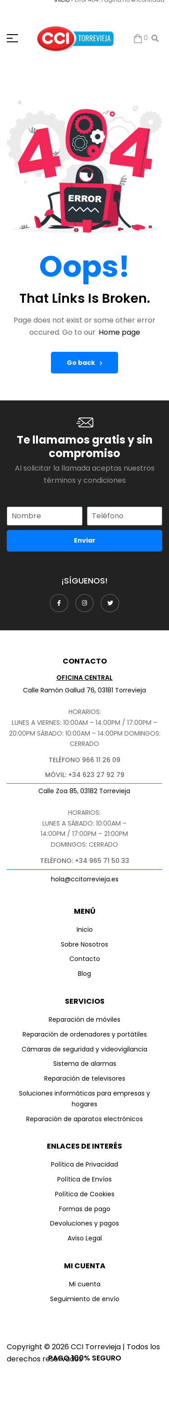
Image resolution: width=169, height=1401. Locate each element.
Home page (119, 332)
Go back (84, 362)
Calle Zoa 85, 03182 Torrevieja (84, 790)
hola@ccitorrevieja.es (85, 879)
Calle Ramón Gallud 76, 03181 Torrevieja (84, 690)
